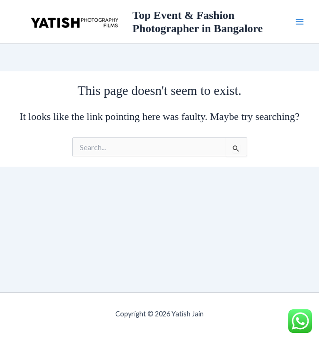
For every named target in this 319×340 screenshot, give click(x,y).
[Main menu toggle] (300, 22)
